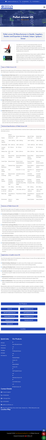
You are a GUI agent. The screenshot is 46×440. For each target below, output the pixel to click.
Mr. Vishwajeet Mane (6, 398)
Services (4, 347)
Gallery (3, 350)
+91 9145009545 (25, 1)
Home (18, 19)
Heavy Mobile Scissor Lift (29, 316)
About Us (4, 345)
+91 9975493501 (35, 1)
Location (23, 329)
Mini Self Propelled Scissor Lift (9, 312)
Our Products (23, 304)
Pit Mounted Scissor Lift (16, 352)
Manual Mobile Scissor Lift (15, 365)
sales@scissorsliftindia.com (12, 1)
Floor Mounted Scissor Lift (17, 346)
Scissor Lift (9, 308)
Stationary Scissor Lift (9, 320)
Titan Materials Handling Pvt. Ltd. (22, 433)
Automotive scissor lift (28, 320)
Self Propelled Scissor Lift (17, 372)
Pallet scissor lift (9, 323)
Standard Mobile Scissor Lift (9, 316)
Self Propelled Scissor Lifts (29, 312)
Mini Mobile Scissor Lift (28, 308)
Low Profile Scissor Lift (16, 383)
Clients (3, 353)
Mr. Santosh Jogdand (6, 392)
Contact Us (4, 355)
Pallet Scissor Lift (17, 386)
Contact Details (6, 389)
